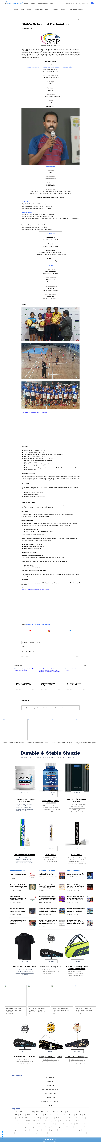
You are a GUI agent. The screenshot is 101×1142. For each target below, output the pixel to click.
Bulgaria (26, 1130)
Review (48, 1111)
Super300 (36, 1117)
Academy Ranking (75, 1130)
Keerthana (77, 1127)
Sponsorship (31, 1124)
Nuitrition (40, 1127)
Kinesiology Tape (49, 1127)
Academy (63, 9)
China (56, 1120)
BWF (21, 1111)
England (65, 1124)
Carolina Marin (50, 1136)
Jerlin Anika (69, 1133)
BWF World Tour (40, 1111)
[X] (72, 3)
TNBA (16, 1114)
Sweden (24, 1124)
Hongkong (37, 1130)
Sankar (43, 1117)
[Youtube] (67, 3)
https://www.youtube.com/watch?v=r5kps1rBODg (34, 412)
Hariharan (71, 1114)
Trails (85, 1120)
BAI (33, 1111)
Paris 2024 (78, 1114)
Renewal (59, 1124)
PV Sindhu (78, 1124)
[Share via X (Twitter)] (26, 651)
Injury (35, 1133)
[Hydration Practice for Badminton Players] (76, 674)
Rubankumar (50, 1117)
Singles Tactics (82, 1111)
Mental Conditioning (21, 1127)
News (22, 9)
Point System (59, 1127)
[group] (50, 734)
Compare (22, 1114)
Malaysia (68, 1117)
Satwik (52, 1124)
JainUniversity (43, 1133)
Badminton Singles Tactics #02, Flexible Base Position (24, 684)
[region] (24, 788)
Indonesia (17, 1133)
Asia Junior (85, 1130)
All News (16, 9)
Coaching (25, 642)
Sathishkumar (30, 1114)
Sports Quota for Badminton (76, 9)
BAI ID (38, 1124)
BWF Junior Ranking (63, 1130)
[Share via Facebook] (22, 651)
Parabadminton (59, 1117)
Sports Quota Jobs (71, 1111)
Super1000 (16, 1124)
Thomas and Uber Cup (65, 1120)
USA (34, 1120)
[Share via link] (34, 651)
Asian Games (76, 1117)
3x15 (84, 1127)
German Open (31, 1127)
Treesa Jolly (48, 1114)
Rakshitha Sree (57, 1114)
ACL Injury (83, 1133)
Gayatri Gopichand (26, 1117)
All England (45, 1124)
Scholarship (56, 1111)
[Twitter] (53, 1139)
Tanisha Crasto (77, 1120)
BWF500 (62, 1133)
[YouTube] (48, 1139)
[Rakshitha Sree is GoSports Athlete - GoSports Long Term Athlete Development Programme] (50, 674)
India (16, 1111)
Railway (72, 1124)
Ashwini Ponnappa (19, 1120)
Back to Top (2, 1135)
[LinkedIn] (76, 3)
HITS (31, 1130)
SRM (85, 1114)
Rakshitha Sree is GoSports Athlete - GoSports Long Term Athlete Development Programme (49, 684)
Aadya (76, 1133)
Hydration (45, 1130)
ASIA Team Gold (53, 1133)
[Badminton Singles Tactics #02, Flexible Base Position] (25, 674)
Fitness (85, 1124)
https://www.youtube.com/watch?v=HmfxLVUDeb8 (35, 589)
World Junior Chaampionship (45, 1120)
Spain (83, 1117)
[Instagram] (74, 3)
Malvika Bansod (68, 1127)
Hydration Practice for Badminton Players (75, 684)
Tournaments (54, 9)
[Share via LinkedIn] (30, 651)
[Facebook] (69, 3)
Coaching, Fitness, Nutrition (41, 9)
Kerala (38, 642)
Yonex (63, 1111)
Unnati (18, 1117)
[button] (92, 2)
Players (29, 9)
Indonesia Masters (27, 1133)
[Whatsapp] (64, 3)
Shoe (65, 1114)
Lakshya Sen (39, 1114)
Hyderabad (53, 1130)
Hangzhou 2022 (17, 1130)
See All (85, 665)
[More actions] (79, 20)
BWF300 (28, 1120)
